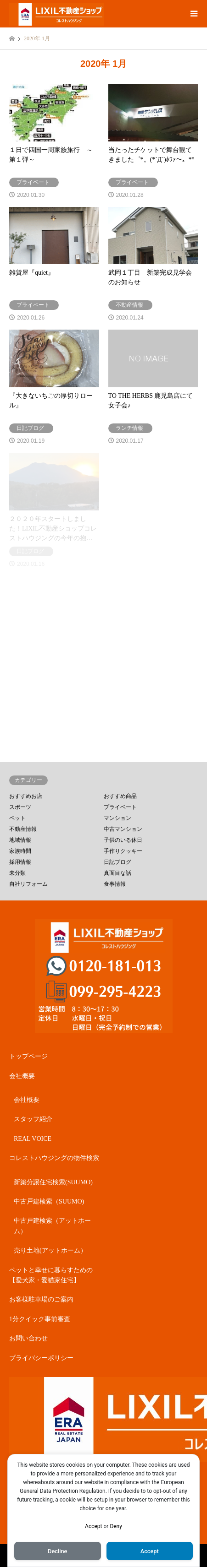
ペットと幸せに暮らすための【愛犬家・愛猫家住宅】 (51, 1275)
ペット (17, 818)
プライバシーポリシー (41, 1358)
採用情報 (20, 862)
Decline (57, 1551)
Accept (93, 1526)
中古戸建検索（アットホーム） (52, 1225)
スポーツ (20, 807)
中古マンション (123, 829)
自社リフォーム (28, 884)
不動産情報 (23, 829)
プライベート (120, 807)
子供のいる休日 (123, 840)
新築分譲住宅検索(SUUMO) (53, 1182)
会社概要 (22, 1076)
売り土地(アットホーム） (50, 1250)
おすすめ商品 (120, 796)
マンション (117, 818)
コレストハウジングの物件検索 (54, 1158)
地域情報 (20, 840)
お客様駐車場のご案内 (41, 1299)
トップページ (28, 1056)
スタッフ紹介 (33, 1119)
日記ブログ (117, 862)
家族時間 (20, 851)
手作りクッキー (123, 851)
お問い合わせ (28, 1338)
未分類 (17, 873)
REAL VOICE (32, 1138)
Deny (116, 1526)
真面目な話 (117, 873)
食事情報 (115, 884)
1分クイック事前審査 (39, 1319)
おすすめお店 (25, 796)
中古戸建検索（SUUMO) (49, 1201)
